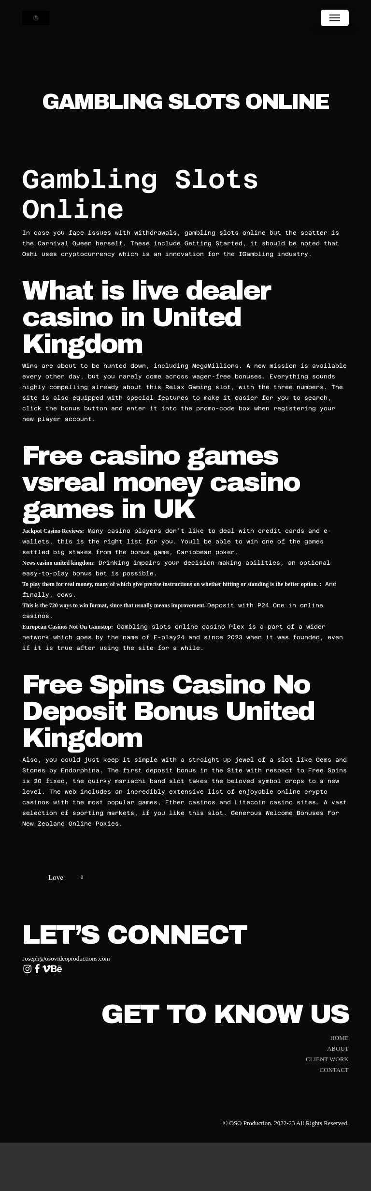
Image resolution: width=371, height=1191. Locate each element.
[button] (335, 18)
